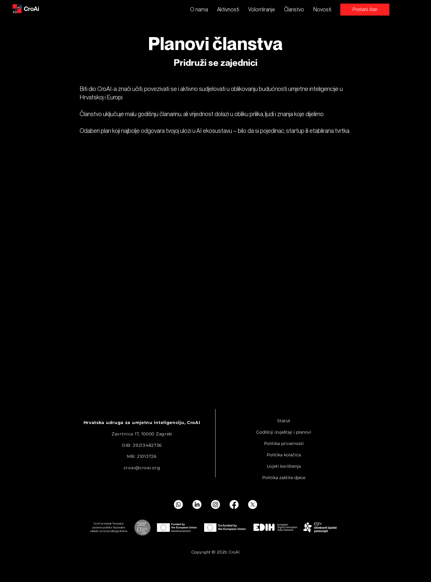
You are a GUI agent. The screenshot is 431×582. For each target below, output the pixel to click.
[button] (228, 9)
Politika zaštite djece (283, 477)
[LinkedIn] (196, 504)
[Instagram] (215, 504)
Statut (283, 420)
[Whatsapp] (178, 504)
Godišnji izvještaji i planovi (283, 432)
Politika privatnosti (284, 443)
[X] (252, 504)
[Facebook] (234, 504)
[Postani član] (364, 10)
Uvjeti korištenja (284, 466)
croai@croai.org (142, 467)
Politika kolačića (284, 455)
